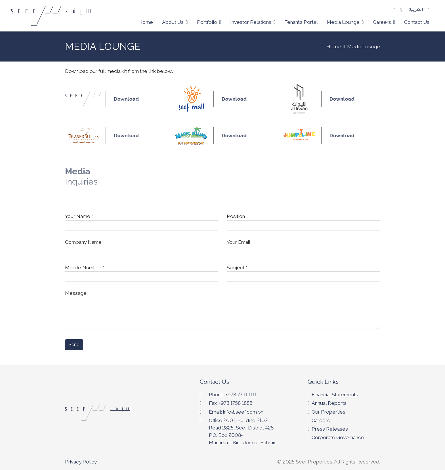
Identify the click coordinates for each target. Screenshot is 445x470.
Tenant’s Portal (301, 22)
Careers (384, 22)
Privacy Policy (81, 462)
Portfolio (209, 22)
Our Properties (328, 412)
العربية (416, 10)
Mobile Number (141, 272)
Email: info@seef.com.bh (236, 412)
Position (303, 220)
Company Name (141, 246)
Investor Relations (252, 22)
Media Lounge (345, 22)
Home (145, 22)
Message (222, 309)
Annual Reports (329, 403)
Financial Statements (335, 394)
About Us (175, 22)
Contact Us (416, 22)
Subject (303, 272)
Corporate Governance (338, 437)
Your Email (303, 246)
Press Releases (330, 429)
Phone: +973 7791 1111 (233, 394)
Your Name (141, 220)
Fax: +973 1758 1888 (230, 403)
